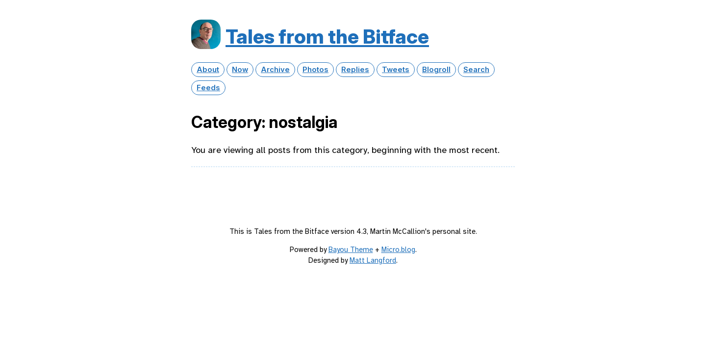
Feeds (208, 87)
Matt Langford (373, 260)
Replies (355, 69)
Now (240, 69)
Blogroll (436, 69)
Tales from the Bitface (327, 37)
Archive (275, 69)
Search (476, 69)
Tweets (395, 69)
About (208, 69)
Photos (315, 69)
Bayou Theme (350, 249)
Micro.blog (398, 249)
